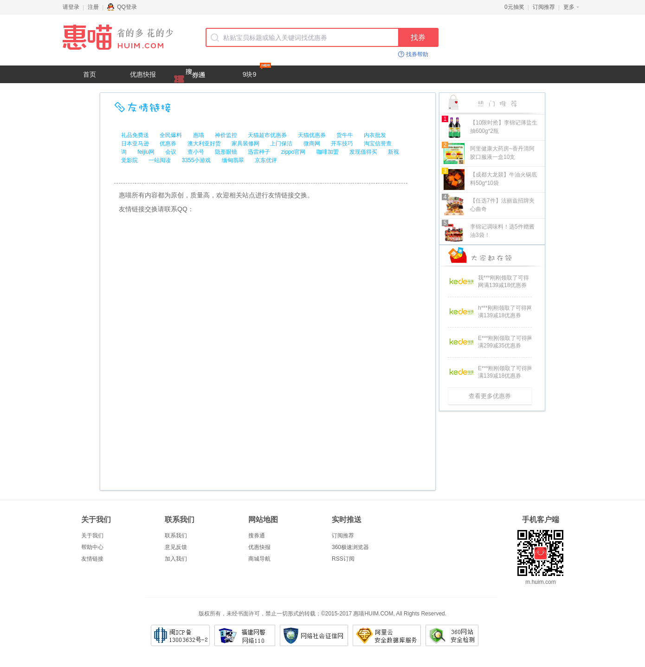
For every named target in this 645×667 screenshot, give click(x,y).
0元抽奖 (514, 7)
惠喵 (198, 135)
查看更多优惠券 (490, 395)
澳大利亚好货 (204, 143)
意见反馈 (176, 547)
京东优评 (266, 160)
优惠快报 (143, 74)
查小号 (195, 152)
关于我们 (92, 535)
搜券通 (256, 535)
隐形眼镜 (226, 152)
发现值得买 (363, 152)
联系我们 (176, 535)
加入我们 (176, 559)
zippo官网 (293, 152)
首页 (89, 74)
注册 (93, 7)
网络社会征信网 (314, 635)
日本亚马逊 (135, 143)
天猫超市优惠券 (267, 135)
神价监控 (226, 135)
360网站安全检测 (452, 635)
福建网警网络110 (244, 635)
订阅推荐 (544, 7)
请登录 (71, 7)
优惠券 (168, 143)
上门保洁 (281, 143)
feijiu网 (146, 152)
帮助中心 (92, 547)
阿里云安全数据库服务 (387, 635)
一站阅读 (159, 160)
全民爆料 (171, 135)
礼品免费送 (135, 135)
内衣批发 (375, 135)
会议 (170, 152)
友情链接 (92, 559)
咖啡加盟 (327, 152)
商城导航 (259, 559)
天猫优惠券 (312, 135)
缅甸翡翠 (233, 160)
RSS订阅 (343, 559)
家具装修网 (245, 143)
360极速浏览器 (350, 547)
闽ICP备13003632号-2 (180, 635)
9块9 (257, 71)
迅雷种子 (259, 152)
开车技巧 (342, 143)
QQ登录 (122, 7)
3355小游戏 (196, 160)
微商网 (311, 143)
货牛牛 (344, 135)
